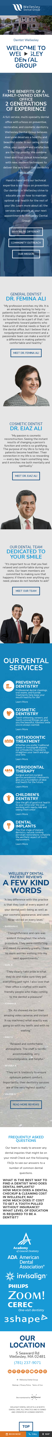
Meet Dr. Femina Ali (26, 353)
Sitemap (15, 1385)
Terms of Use (37, 1385)
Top (26, 1426)
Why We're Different (26, 231)
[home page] (26, 7)
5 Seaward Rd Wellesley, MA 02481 (27, 1355)
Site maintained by (27, 1397)
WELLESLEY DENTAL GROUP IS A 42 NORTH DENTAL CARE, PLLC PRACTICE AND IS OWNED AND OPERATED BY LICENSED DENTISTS (27, 1409)
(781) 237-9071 (27, 1363)
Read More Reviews (26, 1104)
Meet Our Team (26, 591)
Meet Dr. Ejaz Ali (26, 476)
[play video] (26, 54)
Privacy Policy (25, 1385)
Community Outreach (26, 242)
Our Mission (26, 254)
